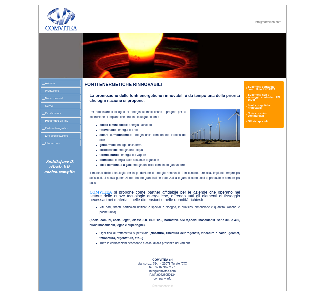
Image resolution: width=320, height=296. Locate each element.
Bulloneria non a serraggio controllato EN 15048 (264, 97)
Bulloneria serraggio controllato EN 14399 (261, 88)
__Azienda (48, 83)
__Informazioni (51, 143)
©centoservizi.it (162, 286)
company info (162, 278)
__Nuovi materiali (52, 98)
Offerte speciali (258, 121)
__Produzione (50, 90)
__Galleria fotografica (55, 128)
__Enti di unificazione (55, 135)
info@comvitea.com (268, 22)
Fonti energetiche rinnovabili (259, 106)
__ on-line (55, 120)
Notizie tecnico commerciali (257, 114)
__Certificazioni (51, 113)
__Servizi (47, 105)
